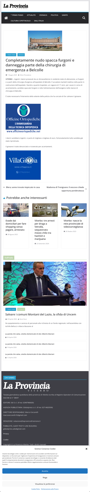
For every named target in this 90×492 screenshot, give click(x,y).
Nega (45, 477)
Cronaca (43, 15)
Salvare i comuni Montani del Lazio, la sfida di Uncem (40, 311)
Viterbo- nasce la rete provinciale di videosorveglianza (73, 223)
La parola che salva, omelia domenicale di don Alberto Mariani (28, 331)
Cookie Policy (35, 489)
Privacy (6, 431)
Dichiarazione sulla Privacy (50, 489)
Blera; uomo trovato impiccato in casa (21, 187)
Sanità (65, 15)
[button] (86, 449)
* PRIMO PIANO (17, 15)
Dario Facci (23, 316)
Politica (54, 15)
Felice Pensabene (25, 75)
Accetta (45, 471)
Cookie (5, 436)
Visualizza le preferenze (45, 484)
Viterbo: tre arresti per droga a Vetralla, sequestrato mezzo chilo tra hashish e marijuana (45, 228)
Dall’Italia (38, 21)
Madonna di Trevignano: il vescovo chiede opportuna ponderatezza (66, 189)
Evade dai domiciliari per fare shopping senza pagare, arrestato (16, 225)
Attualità (31, 15)
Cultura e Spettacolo (20, 21)
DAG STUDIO (23, 444)
